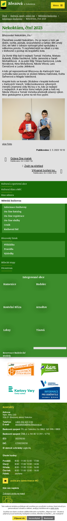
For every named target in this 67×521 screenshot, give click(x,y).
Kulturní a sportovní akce (14, 183)
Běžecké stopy (8, 262)
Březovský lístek (9, 238)
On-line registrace (14, 215)
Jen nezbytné (34, 518)
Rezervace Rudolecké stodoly (14, 354)
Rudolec (41, 284)
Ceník (7, 224)
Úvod (4, 15)
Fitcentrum (7, 268)
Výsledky (9, 253)
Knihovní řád (11, 229)
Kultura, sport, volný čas (22, 15)
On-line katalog (12, 211)
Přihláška (9, 244)
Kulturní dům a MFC (11, 189)
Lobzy (6, 330)
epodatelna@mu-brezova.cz (28, 424)
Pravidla (8, 249)
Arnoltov (41, 307)
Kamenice (9, 284)
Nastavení (48, 518)
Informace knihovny (12, 18)
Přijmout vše (19, 518)
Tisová (40, 330)
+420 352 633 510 (24, 422)
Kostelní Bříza (12, 307)
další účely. (54, 508)
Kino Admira (7, 195)
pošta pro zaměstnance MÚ (24, 480)
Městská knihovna (47, 15)
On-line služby (12, 220)
